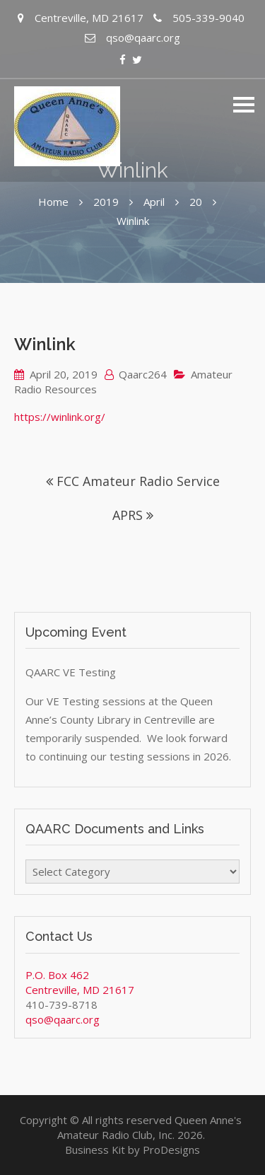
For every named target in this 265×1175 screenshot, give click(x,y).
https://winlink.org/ (59, 417)
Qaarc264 (143, 374)
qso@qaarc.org (62, 1019)
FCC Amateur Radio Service (138, 481)
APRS (127, 515)
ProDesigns (171, 1149)
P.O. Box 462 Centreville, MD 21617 (79, 982)
